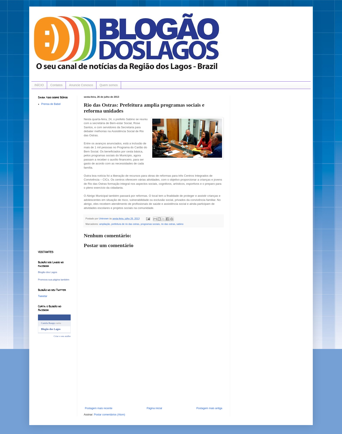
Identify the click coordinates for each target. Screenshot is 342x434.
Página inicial (154, 408)
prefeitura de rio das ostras (125, 224)
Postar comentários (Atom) (109, 414)
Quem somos (109, 85)
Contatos (56, 85)
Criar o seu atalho (62, 336)
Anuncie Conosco (81, 85)
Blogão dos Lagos (47, 272)
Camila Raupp (48, 323)
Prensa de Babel (51, 104)
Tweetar (42, 296)
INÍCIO (39, 85)
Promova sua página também (53, 279)
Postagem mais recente (98, 408)
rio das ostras (168, 224)
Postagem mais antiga (209, 408)
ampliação (104, 224)
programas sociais (150, 224)
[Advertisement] (153, 374)
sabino (179, 224)
